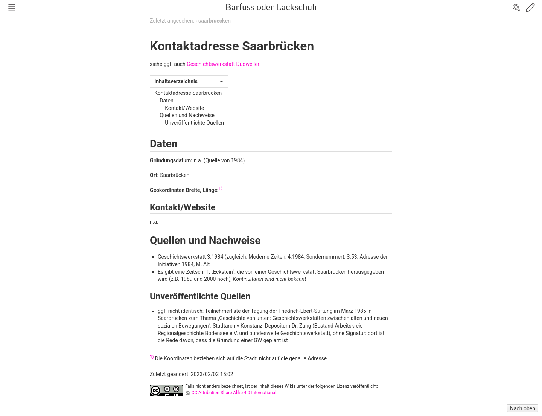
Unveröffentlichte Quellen (194, 123)
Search (516, 7)
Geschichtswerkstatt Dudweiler (223, 64)
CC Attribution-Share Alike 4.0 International (234, 392)
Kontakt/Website (184, 108)
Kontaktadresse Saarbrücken (188, 93)
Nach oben (522, 408)
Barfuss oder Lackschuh (271, 7)
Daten (167, 101)
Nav (11, 7)
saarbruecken (214, 21)
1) (220, 188)
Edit (530, 7)
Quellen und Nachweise (187, 115)
